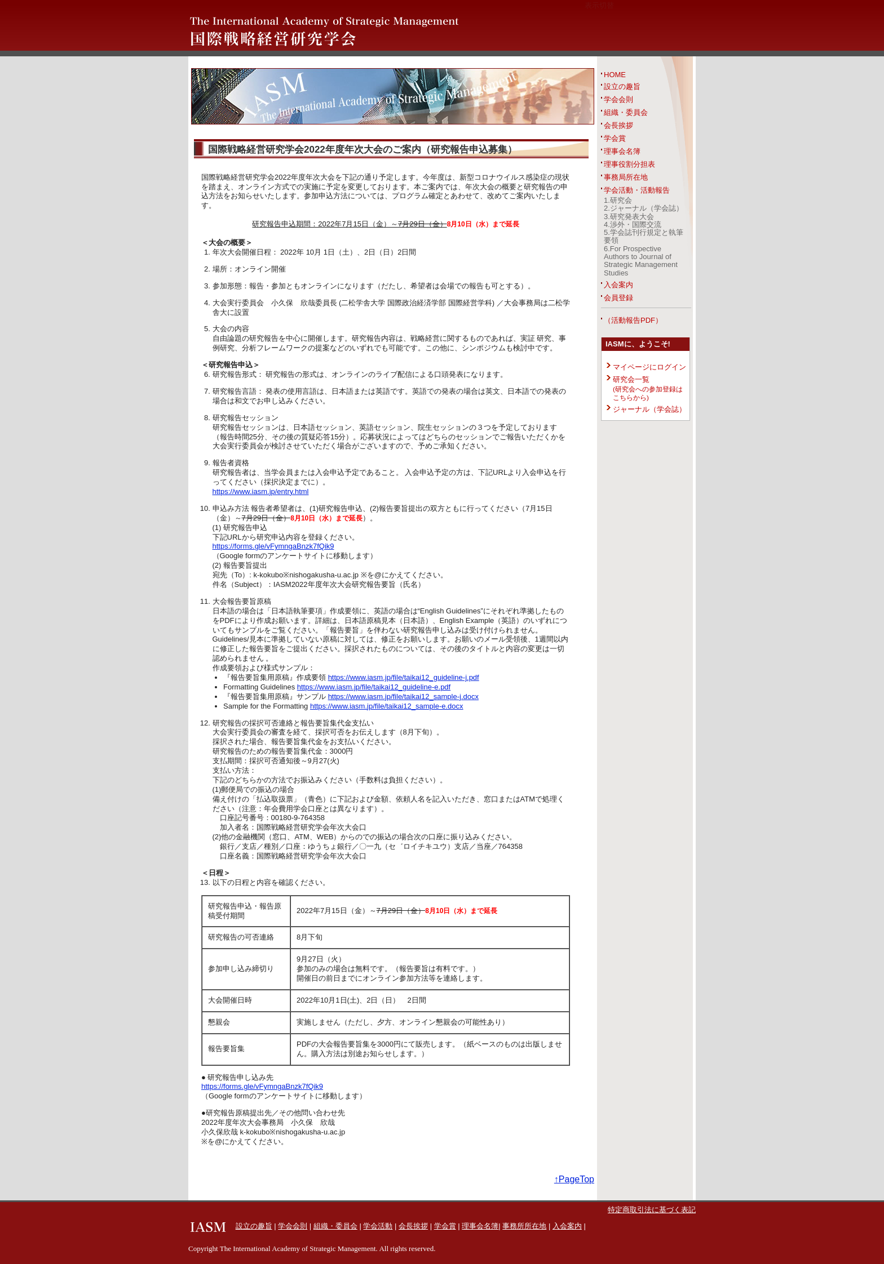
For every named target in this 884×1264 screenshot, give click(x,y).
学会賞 (615, 138)
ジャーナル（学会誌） (649, 409)
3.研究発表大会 (629, 216)
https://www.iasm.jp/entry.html (261, 491)
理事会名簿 (622, 151)
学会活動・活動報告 (637, 190)
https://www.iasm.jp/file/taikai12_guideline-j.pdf (403, 677)
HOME (615, 74)
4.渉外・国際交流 (632, 224)
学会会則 (618, 99)
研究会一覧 (648, 388)
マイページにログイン (649, 367)
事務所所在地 (524, 1226)
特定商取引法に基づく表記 (652, 1209)
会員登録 (618, 297)
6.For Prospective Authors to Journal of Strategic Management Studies (641, 260)
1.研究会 (618, 200)
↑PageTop (574, 1179)
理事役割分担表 (629, 164)
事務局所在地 (626, 177)
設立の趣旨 (622, 86)
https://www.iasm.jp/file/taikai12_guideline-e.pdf (373, 687)
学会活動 (377, 1226)
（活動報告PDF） (633, 320)
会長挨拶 (618, 125)
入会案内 (618, 285)
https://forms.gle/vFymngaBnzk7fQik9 (273, 546)
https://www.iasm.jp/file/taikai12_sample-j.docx (403, 696)
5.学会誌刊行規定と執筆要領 (643, 236)
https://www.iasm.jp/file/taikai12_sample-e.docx (386, 706)
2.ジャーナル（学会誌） (643, 208)
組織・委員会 (626, 112)
